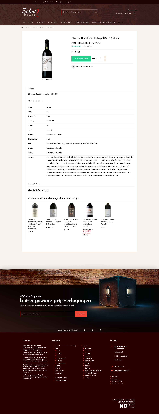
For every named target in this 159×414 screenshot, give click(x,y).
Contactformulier (61, 380)
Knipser (87, 365)
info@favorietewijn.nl (122, 370)
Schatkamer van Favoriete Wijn (65, 346)
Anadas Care (89, 360)
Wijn (56, 348)
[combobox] (79, 12)
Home (23, 27)
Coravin (87, 368)
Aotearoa (88, 348)
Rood (59, 353)
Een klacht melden (118, 384)
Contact (113, 340)
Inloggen (128, 13)
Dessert (60, 360)
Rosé (59, 356)
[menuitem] (120, 22)
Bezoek (30, 2)
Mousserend (61, 358)
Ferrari (87, 363)
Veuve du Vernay (90, 375)
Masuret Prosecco (91, 373)
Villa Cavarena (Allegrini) (93, 370)
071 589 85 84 (120, 366)
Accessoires (61, 363)
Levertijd (115, 379)
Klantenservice (132, 10)
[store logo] (30, 12)
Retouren (115, 376)
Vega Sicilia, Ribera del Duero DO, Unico (53, 222)
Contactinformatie (61, 377)
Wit (58, 351)
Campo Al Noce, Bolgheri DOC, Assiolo (108, 222)
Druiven (57, 368)
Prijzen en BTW (117, 381)
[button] (82, 67)
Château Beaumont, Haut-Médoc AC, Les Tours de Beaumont (35, 224)
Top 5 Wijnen (59, 370)
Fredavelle (88, 358)
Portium (87, 378)
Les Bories (88, 351)
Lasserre (88, 356)
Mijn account (119, 13)
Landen (58, 365)
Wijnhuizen (86, 346)
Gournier (88, 353)
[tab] (81, 89)
